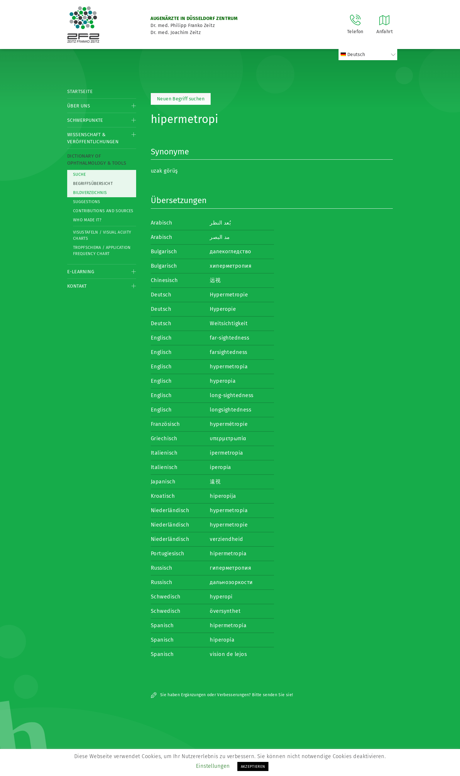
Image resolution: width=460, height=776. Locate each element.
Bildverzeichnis (90, 192)
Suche (79, 174)
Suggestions (86, 201)
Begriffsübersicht (93, 183)
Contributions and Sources (103, 210)
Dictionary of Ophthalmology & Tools (96, 159)
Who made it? (87, 219)
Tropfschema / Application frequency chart (102, 250)
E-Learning (80, 271)
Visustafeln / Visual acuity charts (102, 235)
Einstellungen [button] (213, 766)
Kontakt (77, 286)
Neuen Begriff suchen (180, 99)
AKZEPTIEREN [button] (253, 766)
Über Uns (78, 106)
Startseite (80, 91)
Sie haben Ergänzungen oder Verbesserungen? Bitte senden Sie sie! (222, 694)
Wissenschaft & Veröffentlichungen (93, 138)
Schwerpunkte (85, 120)
